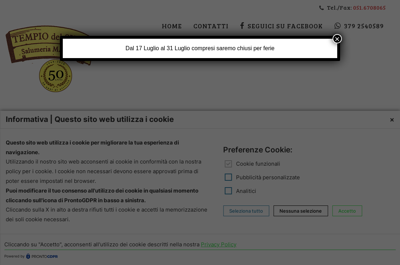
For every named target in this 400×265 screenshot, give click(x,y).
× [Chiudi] (337, 38)
